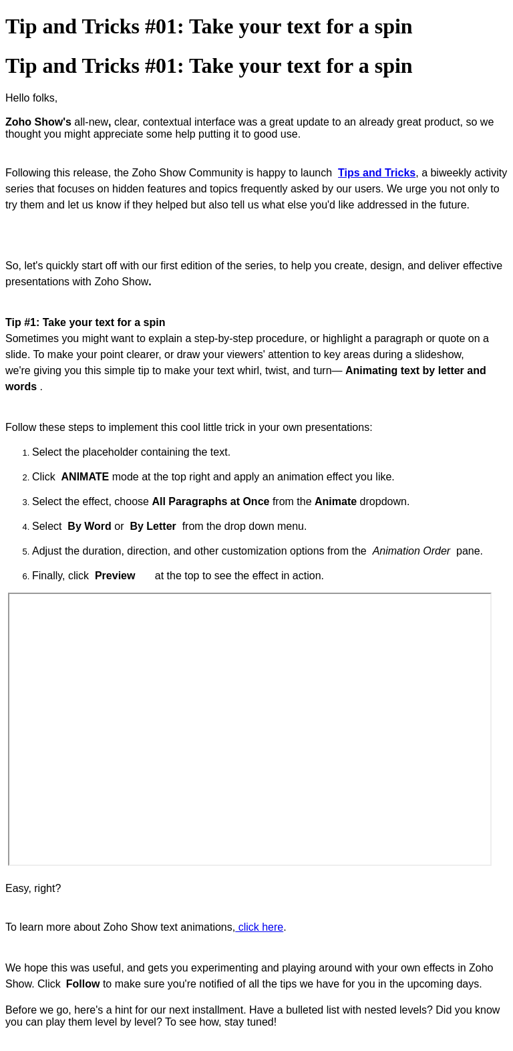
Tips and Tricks (376, 172)
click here (259, 927)
